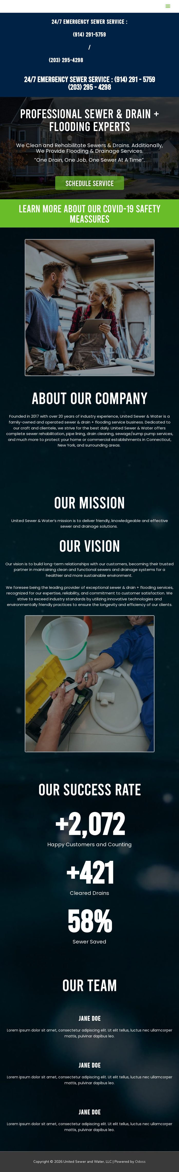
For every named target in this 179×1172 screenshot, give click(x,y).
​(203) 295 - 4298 (89, 86)
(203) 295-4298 (66, 59)
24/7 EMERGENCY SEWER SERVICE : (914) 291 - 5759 (89, 79)
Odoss (140, 1161)
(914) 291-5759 (89, 34)
